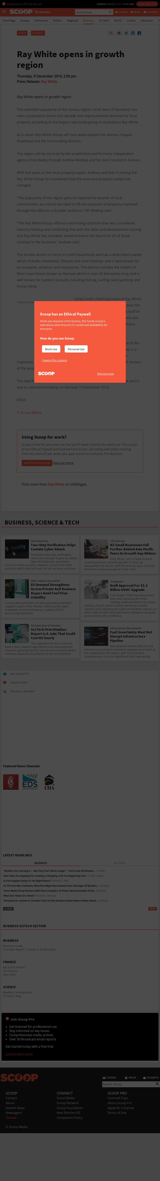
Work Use (51, 349)
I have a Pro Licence (54, 360)
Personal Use (76, 349)
